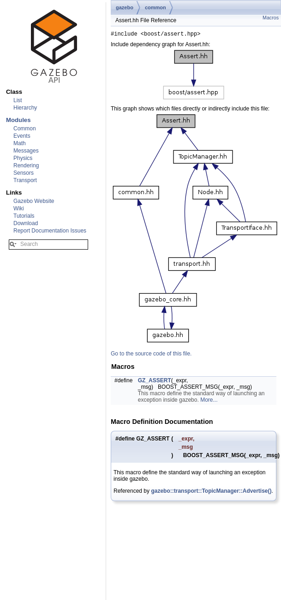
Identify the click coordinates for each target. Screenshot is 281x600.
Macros (271, 17)
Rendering (26, 165)
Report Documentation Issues (49, 230)
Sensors (23, 173)
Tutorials (24, 216)
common (155, 7)
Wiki (18, 208)
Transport (25, 180)
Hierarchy (25, 107)
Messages (26, 150)
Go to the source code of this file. (151, 355)
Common (24, 128)
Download (25, 223)
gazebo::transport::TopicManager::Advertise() (211, 492)
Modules (18, 119)
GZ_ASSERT (154, 382)
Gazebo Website (33, 201)
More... (208, 401)
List (17, 100)
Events (21, 136)
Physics (22, 158)
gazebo (124, 7)
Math (19, 143)
